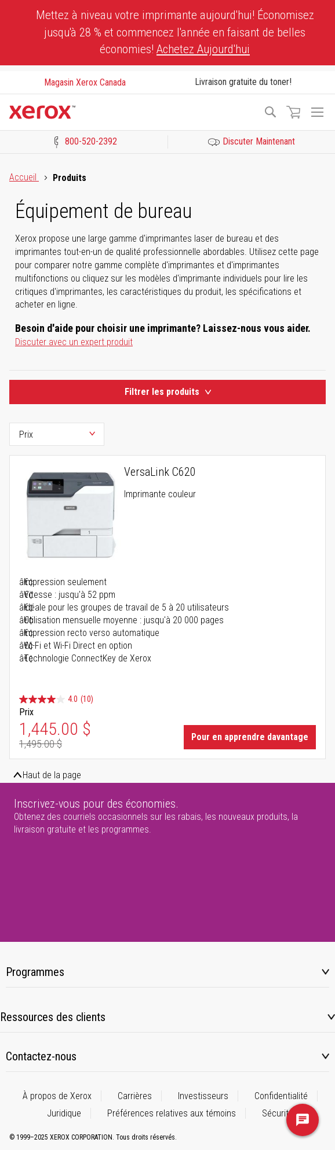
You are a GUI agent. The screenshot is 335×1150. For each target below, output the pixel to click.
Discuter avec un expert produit (74, 342)
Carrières (135, 1095)
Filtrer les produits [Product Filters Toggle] (168, 391)
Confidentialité (281, 1095)
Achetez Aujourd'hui (203, 49)
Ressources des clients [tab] (52, 1017)
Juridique (64, 1113)
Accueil (24, 177)
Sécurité (277, 1113)
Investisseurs (203, 1095)
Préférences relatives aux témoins (171, 1113)
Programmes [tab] (35, 972)
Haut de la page (52, 775)
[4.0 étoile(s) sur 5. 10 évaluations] (56, 699)
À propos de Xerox (57, 1095)
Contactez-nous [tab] (41, 1056)
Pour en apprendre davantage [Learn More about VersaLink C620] (249, 736)
